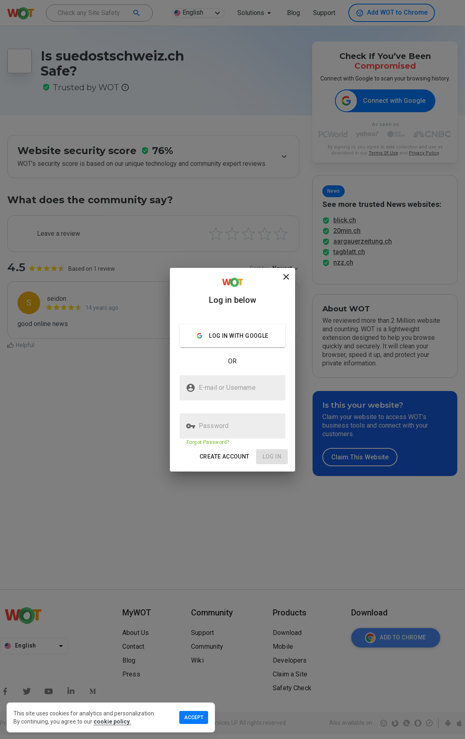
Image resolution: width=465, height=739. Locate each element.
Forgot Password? (208, 442)
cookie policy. (112, 721)
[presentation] (232, 369)
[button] (224, 456)
